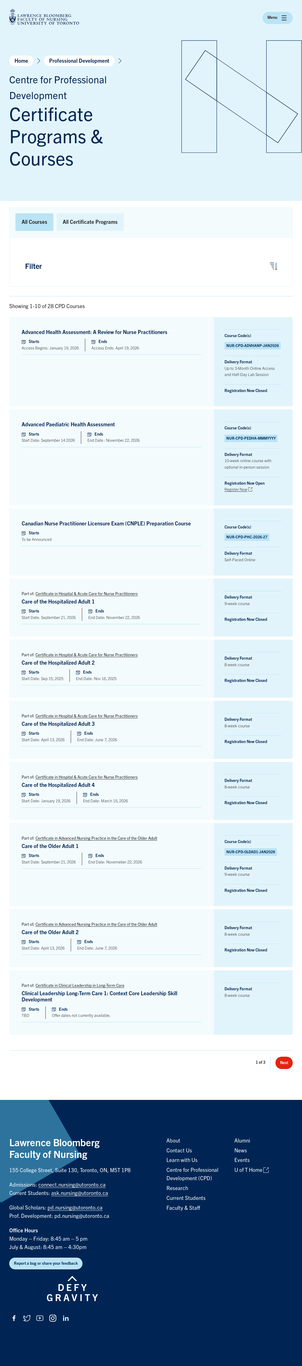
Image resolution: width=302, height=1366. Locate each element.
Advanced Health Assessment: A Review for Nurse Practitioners (94, 332)
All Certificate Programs (90, 222)
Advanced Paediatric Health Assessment (68, 424)
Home (21, 61)
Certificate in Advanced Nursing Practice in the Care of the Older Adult (96, 838)
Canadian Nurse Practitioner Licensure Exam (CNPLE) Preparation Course (106, 523)
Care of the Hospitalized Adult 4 (58, 785)
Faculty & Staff (183, 1208)
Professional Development (79, 61)
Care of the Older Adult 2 (50, 932)
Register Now (235, 489)
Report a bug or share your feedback (46, 1263)
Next (284, 1063)
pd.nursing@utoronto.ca (75, 1207)
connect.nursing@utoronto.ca (72, 1185)
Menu (277, 18)
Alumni (242, 1140)
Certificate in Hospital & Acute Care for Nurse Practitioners (87, 594)
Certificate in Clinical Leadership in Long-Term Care (80, 986)
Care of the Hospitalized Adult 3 (58, 724)
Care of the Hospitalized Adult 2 (58, 663)
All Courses (34, 222)
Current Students (186, 1198)
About (173, 1140)
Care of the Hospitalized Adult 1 (58, 601)
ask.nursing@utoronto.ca (79, 1193)
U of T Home (248, 1170)
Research (177, 1188)
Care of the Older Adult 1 (50, 846)
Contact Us (179, 1150)
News (240, 1150)
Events (242, 1160)
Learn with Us (182, 1160)
